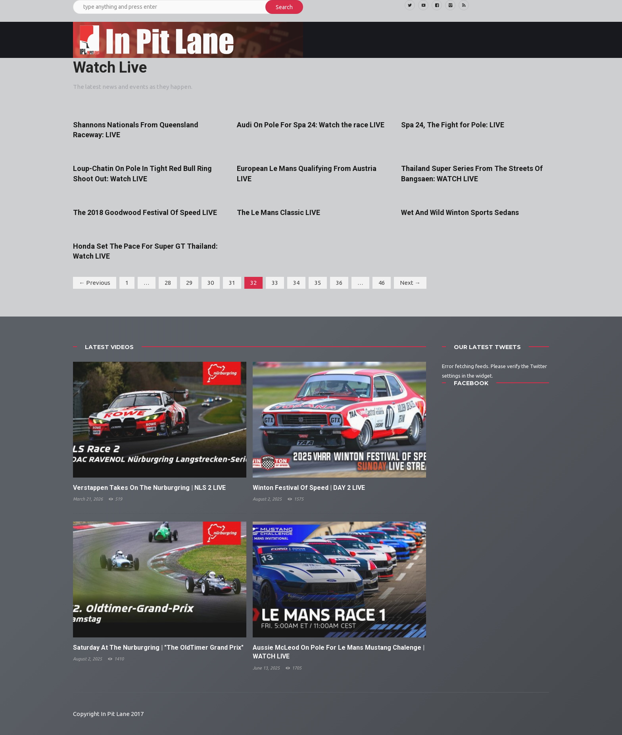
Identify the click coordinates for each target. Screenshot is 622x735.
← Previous (94, 282)
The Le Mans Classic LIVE (278, 212)
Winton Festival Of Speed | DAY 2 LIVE (309, 487)
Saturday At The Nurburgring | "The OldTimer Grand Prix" (158, 647)
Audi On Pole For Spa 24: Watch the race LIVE (310, 125)
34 (296, 282)
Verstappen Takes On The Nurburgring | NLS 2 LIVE (149, 487)
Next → (410, 282)
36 (339, 282)
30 (210, 282)
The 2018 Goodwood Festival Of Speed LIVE (145, 212)
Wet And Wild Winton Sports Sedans (460, 212)
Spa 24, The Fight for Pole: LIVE (452, 125)
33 (275, 282)
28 (168, 282)
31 (232, 282)
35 (318, 282)
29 (189, 282)
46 (381, 282)
